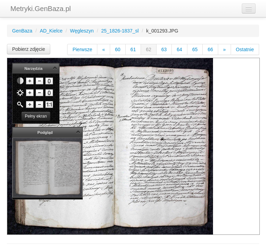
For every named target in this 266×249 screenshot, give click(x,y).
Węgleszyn (82, 31)
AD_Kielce (51, 31)
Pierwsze (82, 49)
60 (118, 49)
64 (179, 49)
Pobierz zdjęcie (28, 49)
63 (164, 49)
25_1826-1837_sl (120, 31)
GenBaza (22, 31)
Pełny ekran (36, 116)
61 (133, 49)
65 (195, 49)
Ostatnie (245, 49)
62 (148, 49)
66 (210, 49)
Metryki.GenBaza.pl (40, 8)
